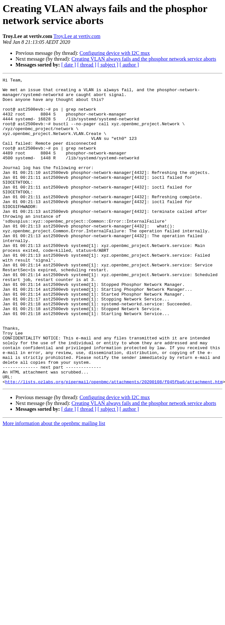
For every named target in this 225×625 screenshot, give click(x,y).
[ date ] (68, 64)
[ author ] (129, 64)
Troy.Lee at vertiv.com (77, 36)
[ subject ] (108, 64)
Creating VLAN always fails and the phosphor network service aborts (143, 59)
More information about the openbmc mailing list (54, 484)
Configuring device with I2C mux (114, 53)
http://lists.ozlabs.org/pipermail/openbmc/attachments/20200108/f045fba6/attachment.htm (114, 443)
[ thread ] (86, 64)
